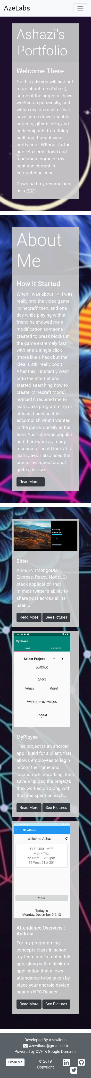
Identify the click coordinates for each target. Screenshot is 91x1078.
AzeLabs (17, 8)
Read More (29, 617)
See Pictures (56, 617)
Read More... (30, 481)
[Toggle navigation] (80, 8)
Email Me (15, 1062)
